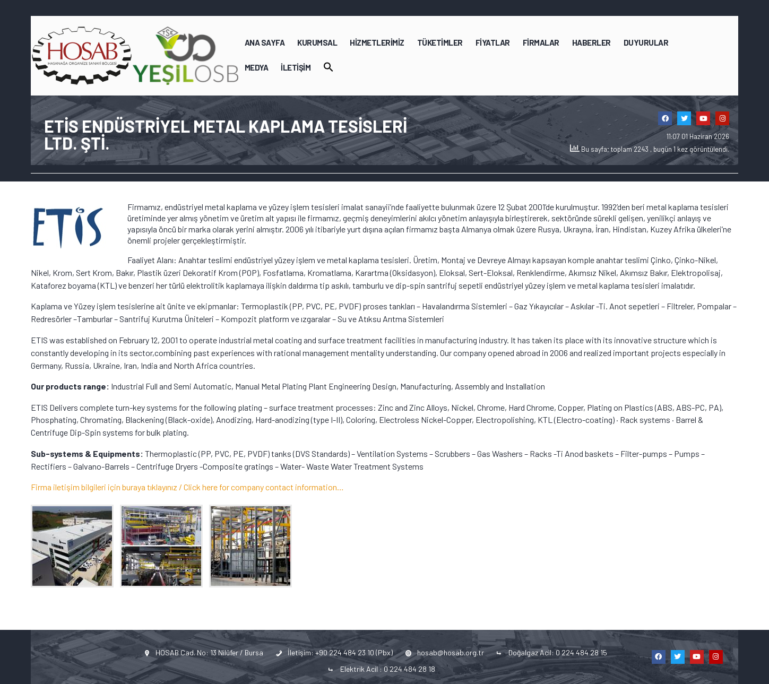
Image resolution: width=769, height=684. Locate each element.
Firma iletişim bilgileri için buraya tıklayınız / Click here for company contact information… (187, 487)
